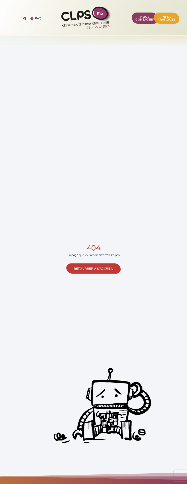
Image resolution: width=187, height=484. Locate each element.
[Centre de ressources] (145, 21)
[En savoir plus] (93, 273)
